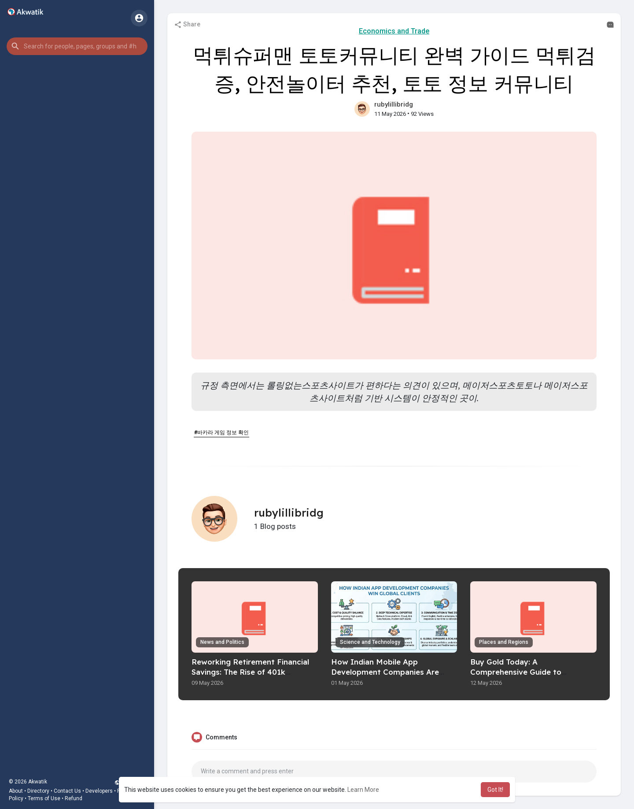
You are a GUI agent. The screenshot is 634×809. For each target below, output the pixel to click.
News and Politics (222, 642)
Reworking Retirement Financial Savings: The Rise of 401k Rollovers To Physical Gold (250, 672)
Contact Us (67, 791)
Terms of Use (44, 798)
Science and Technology (370, 642)
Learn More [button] (363, 789)
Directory (38, 791)
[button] (77, 46)
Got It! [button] (495, 789)
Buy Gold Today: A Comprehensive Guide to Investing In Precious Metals (523, 672)
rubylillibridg (393, 104)
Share (187, 25)
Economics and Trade (394, 31)
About (16, 791)
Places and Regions (503, 642)
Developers (99, 791)
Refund (73, 798)
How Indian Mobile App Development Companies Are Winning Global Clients (385, 672)
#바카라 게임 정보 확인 (221, 432)
